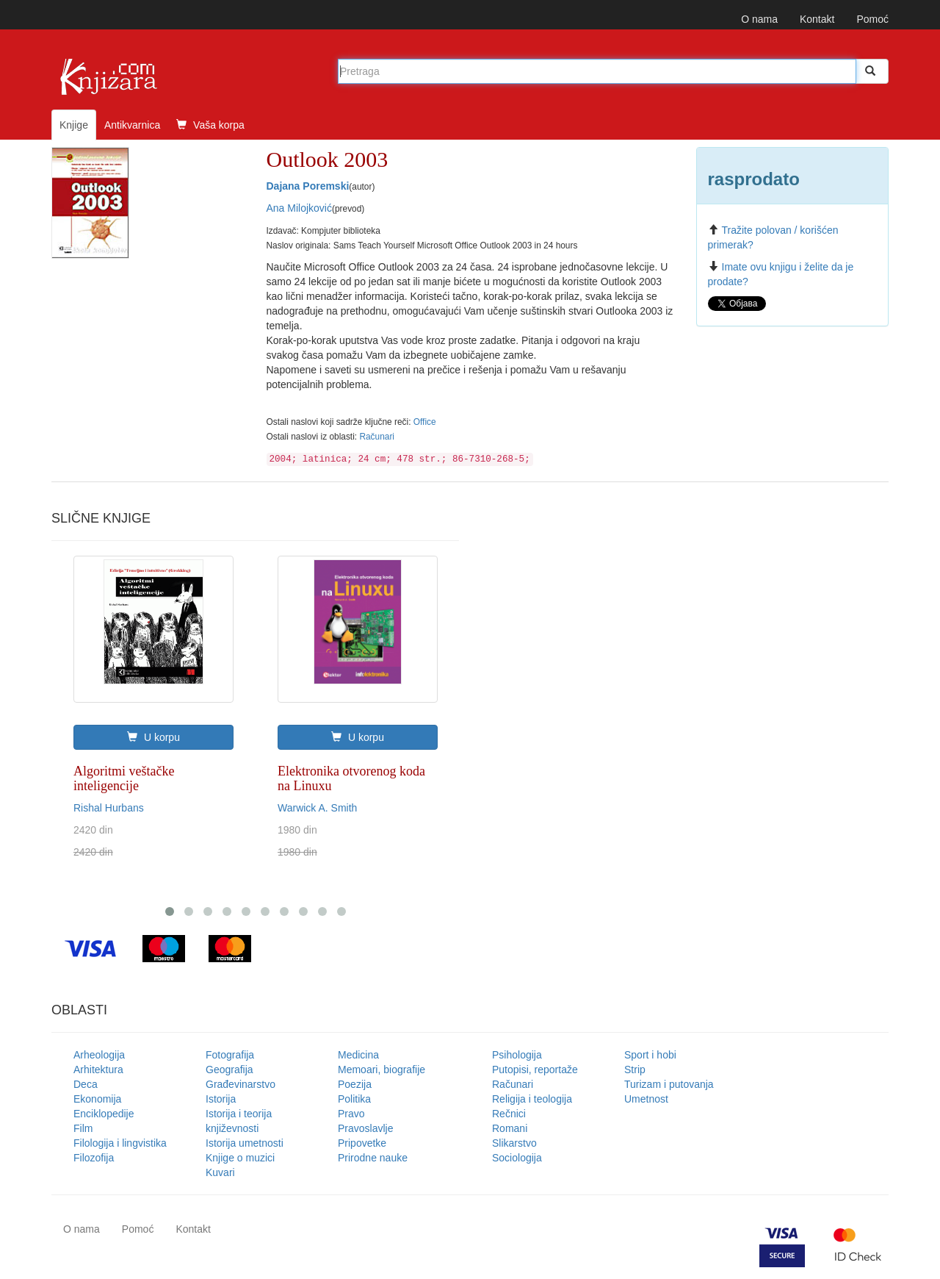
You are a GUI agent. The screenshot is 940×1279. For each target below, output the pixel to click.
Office (424, 422)
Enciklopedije (103, 1113)
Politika (354, 1099)
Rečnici (509, 1113)
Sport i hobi (650, 1055)
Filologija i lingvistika (120, 1143)
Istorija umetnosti (244, 1143)
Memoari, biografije (381, 1069)
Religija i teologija (532, 1099)
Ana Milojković (299, 208)
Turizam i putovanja (669, 1084)
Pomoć (872, 19)
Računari (376, 436)
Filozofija (93, 1158)
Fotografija (230, 1055)
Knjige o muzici (240, 1158)
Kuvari (220, 1172)
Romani (509, 1128)
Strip (635, 1069)
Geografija (229, 1069)
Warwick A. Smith (317, 808)
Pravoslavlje (365, 1128)
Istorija (221, 1099)
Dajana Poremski (308, 186)
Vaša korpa (210, 125)
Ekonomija (97, 1099)
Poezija (355, 1084)
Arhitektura (98, 1069)
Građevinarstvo (240, 1084)
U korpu (153, 737)
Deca (85, 1084)
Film (83, 1128)
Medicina (358, 1055)
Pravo (351, 1113)
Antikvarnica (132, 125)
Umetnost (646, 1099)
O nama (759, 19)
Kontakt (817, 19)
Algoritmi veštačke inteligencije (123, 778)
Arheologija (99, 1055)
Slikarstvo (514, 1143)
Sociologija (517, 1158)
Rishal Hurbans (108, 808)
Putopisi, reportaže (535, 1069)
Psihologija (517, 1055)
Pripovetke (362, 1143)
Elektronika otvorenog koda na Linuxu (351, 778)
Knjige (73, 125)
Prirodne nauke (373, 1158)
